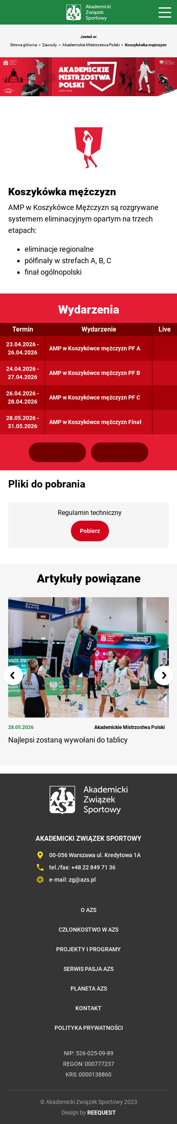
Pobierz (90, 531)
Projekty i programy (88, 949)
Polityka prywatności (88, 1028)
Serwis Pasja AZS (88, 969)
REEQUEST (101, 1112)
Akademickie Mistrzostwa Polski (91, 45)
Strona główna (23, 45)
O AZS (88, 910)
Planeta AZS (88, 988)
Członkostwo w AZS (88, 929)
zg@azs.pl (82, 879)
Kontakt (88, 1008)
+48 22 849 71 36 (93, 867)
